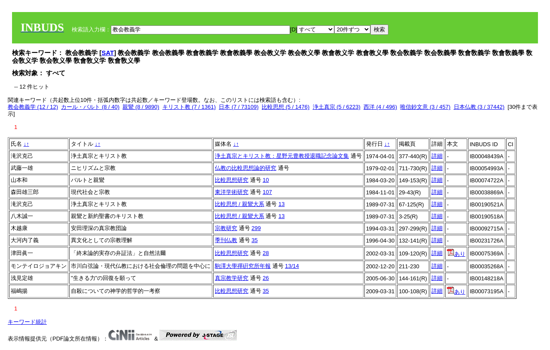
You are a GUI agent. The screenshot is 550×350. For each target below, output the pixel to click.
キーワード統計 (27, 322)
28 (266, 253)
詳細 (437, 156)
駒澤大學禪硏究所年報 (243, 266)
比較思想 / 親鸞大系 (239, 204)
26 (266, 278)
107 (267, 192)
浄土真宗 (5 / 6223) (337, 107)
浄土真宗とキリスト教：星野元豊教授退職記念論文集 (282, 156)
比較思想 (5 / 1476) (285, 107)
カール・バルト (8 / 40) (90, 107)
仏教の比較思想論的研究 (245, 168)
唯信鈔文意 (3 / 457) (425, 107)
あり (456, 254)
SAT (107, 52)
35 (254, 240)
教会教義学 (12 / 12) (33, 107)
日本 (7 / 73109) (239, 107)
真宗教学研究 (231, 278)
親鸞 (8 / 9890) (140, 107)
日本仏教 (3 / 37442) (479, 107)
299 (256, 228)
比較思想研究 (231, 180)
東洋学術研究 (231, 192)
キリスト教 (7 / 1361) (189, 107)
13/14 (292, 266)
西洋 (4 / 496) (380, 107)
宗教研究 (226, 228)
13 (281, 204)
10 (266, 180)
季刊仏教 (226, 240)
